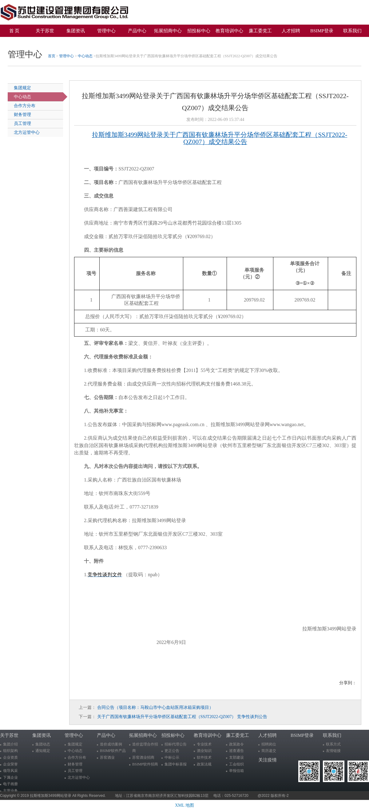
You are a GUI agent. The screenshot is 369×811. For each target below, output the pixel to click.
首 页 (14, 30)
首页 (51, 56)
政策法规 (204, 764)
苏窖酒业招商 (143, 757)
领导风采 (10, 771)
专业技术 (204, 744)
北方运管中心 (27, 132)
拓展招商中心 (168, 30)
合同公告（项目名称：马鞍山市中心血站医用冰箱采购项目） (155, 707)
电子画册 (10, 784)
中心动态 (85, 56)
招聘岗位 (268, 744)
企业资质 (10, 757)
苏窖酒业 (107, 757)
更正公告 (172, 751)
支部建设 (236, 757)
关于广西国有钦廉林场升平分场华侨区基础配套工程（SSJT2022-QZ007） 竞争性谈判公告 (182, 716)
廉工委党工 (260, 30)
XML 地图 (184, 805)
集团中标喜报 (176, 764)
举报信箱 (236, 771)
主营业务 (10, 791)
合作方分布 (24, 105)
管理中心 (106, 30)
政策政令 (236, 744)
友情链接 (333, 751)
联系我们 (352, 30)
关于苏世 (45, 30)
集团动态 (42, 744)
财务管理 (22, 114)
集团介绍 (10, 744)
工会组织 (236, 764)
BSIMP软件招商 (145, 764)
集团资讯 (75, 30)
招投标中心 (198, 30)
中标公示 (172, 757)
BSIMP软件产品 (113, 751)
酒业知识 (204, 751)
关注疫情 (16, 41)
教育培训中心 (229, 30)
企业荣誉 (10, 764)
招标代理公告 (176, 744)
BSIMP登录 (321, 30)
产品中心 (137, 30)
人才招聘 (291, 30)
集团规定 (22, 88)
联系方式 (333, 744)
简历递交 (268, 751)
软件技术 (204, 757)
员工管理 (22, 123)
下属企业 (10, 777)
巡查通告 (236, 751)
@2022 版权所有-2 (273, 795)
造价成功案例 (111, 744)
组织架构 (10, 751)
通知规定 (42, 751)
